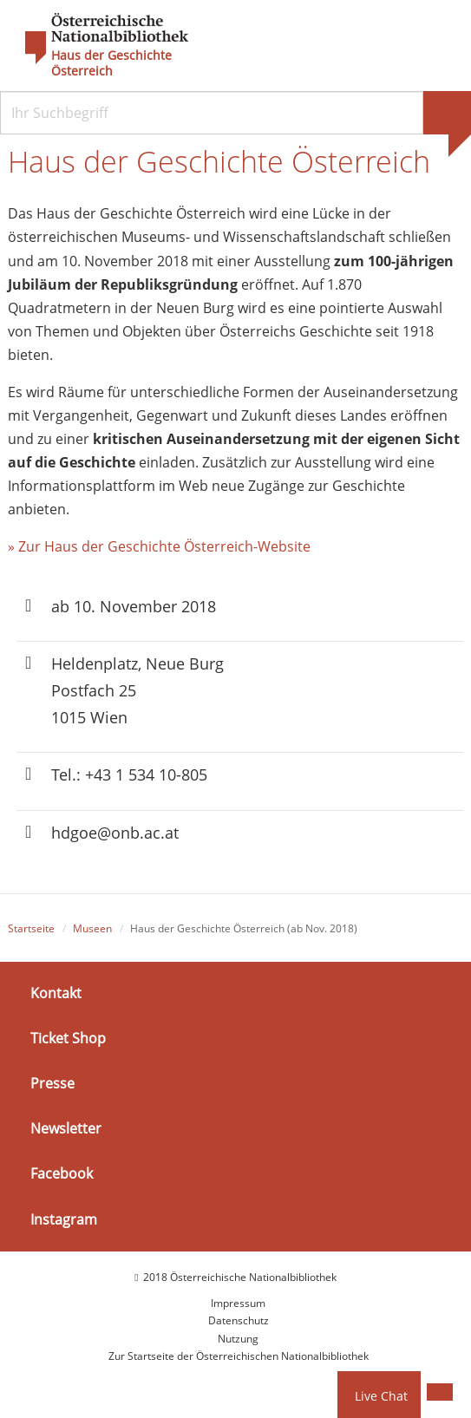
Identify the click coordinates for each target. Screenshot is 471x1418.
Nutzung (238, 1338)
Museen (92, 928)
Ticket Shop (68, 1038)
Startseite (31, 928)
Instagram (63, 1218)
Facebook (61, 1173)
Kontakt (56, 992)
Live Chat (381, 1396)
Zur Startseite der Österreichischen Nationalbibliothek (238, 1356)
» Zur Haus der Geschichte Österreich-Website (159, 546)
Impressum (238, 1303)
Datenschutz (238, 1320)
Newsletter (65, 1128)
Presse (52, 1083)
